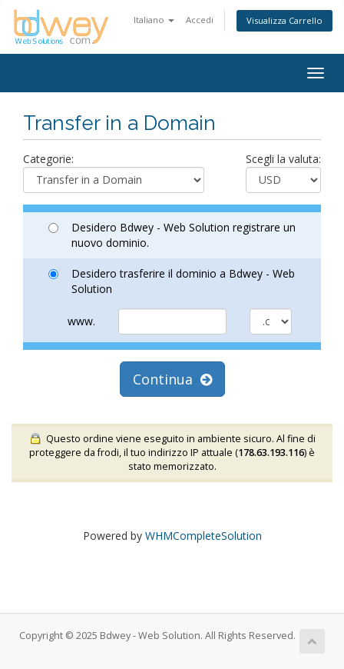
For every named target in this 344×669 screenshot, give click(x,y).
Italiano (154, 19)
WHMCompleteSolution (203, 535)
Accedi (199, 19)
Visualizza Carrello (284, 20)
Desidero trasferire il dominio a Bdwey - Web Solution (171, 281)
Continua (172, 379)
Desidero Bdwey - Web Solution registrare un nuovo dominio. (172, 235)
